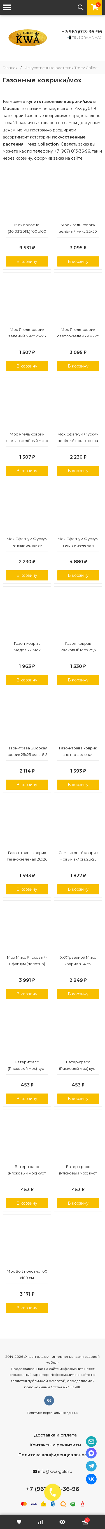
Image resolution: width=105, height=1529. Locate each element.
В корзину (27, 261)
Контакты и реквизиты (55, 1444)
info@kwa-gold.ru (55, 1471)
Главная (10, 68)
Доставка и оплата (55, 1435)
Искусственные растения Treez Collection (64, 68)
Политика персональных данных (52, 1413)
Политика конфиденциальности (55, 1454)
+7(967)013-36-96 (82, 31)
